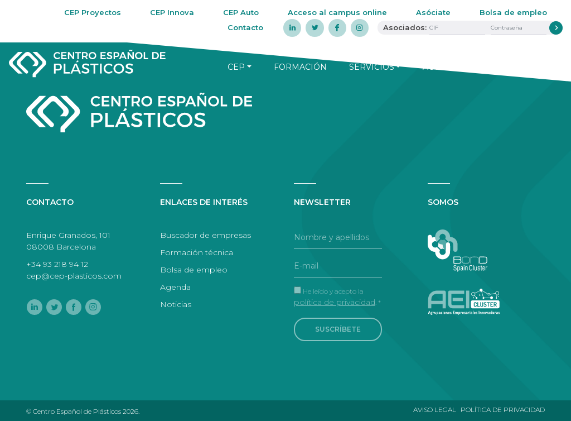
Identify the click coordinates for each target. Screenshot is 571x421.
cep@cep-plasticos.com (74, 276)
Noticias (175, 304)
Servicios (371, 67)
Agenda (524, 67)
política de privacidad (334, 302)
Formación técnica (196, 252)
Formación (300, 67)
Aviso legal (434, 409)
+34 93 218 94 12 (57, 264)
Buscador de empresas (205, 235)
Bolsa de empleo (513, 12)
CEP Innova (172, 12)
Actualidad (450, 67)
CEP (236, 67)
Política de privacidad (503, 409)
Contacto (245, 27)
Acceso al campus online (337, 12)
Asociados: (405, 27)
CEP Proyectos (92, 12)
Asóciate (433, 12)
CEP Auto (241, 12)
